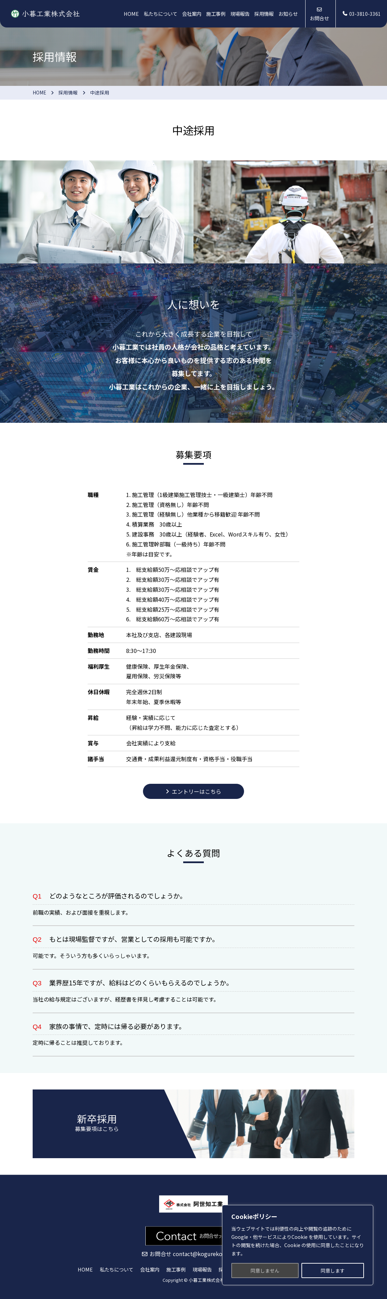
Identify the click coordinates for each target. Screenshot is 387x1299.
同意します (333, 1270)
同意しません (265, 1270)
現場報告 (240, 13)
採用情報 (264, 13)
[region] (297, 1245)
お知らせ (288, 13)
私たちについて (160, 13)
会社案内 (191, 13)
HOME (131, 13)
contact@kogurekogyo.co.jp (209, 1254)
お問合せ (319, 18)
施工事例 (215, 13)
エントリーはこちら (196, 791)
